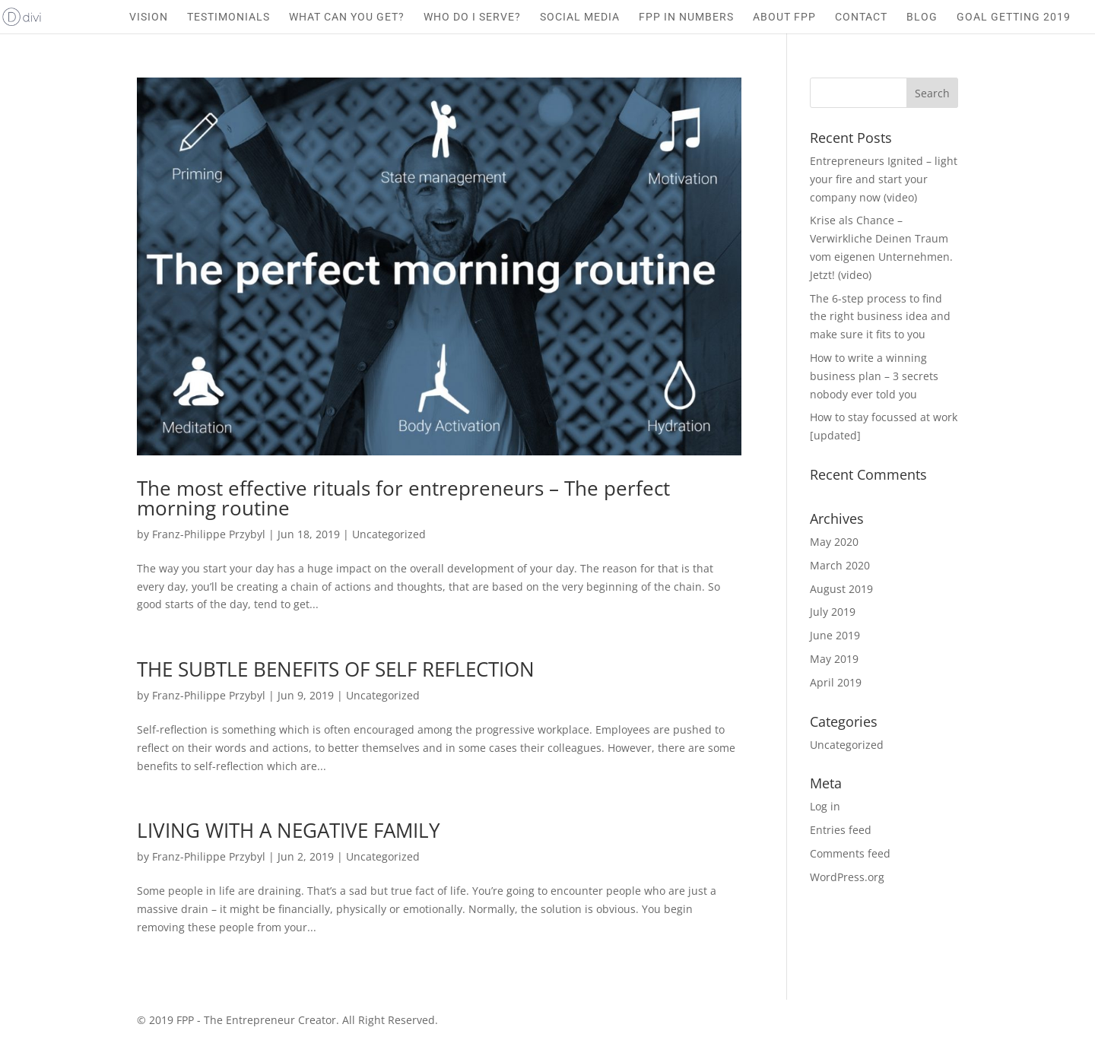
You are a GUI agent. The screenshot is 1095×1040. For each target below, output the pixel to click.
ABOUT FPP (784, 17)
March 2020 (840, 565)
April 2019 (836, 682)
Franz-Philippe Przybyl (208, 534)
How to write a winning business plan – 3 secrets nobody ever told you (874, 375)
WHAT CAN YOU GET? (347, 17)
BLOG (922, 17)
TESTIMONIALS (228, 17)
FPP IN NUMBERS (686, 17)
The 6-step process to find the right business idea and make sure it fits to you (880, 316)
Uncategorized (389, 534)
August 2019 (841, 589)
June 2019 (835, 635)
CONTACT (861, 17)
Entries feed (840, 830)
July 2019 (832, 611)
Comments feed (850, 853)
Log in (825, 806)
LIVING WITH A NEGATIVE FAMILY (288, 830)
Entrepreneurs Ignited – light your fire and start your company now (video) (883, 179)
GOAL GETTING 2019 (1014, 17)
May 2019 (834, 659)
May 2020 (834, 541)
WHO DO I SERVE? (472, 17)
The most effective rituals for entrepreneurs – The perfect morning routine (403, 498)
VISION (148, 17)
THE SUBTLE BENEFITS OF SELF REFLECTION (336, 669)
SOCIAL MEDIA (580, 17)
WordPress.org (847, 877)
